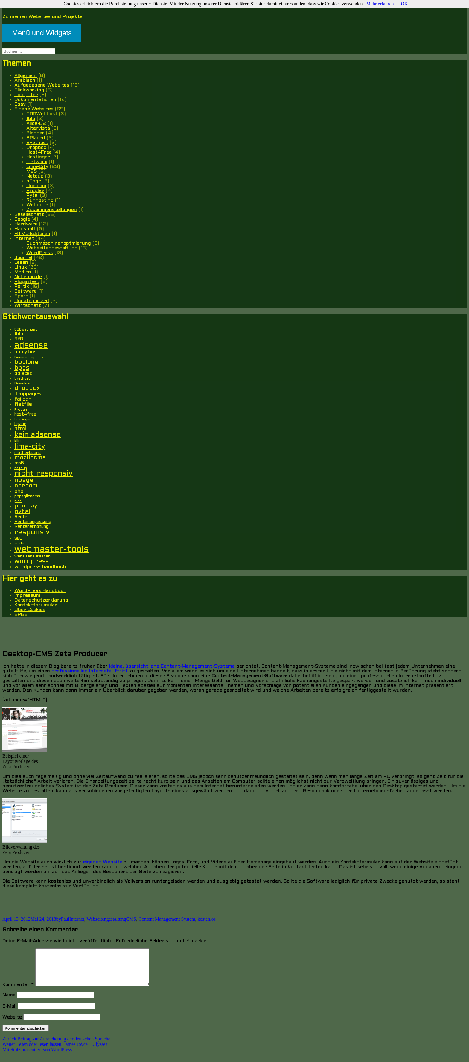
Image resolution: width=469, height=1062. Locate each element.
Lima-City (37, 166)
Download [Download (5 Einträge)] (22, 383)
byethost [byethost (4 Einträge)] (22, 378)
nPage (33, 181)
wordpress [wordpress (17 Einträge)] (31, 561)
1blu (30, 118)
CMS (131, 919)
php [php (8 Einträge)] (18, 491)
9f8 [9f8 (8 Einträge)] (18, 339)
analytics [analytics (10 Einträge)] (25, 352)
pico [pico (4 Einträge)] (18, 501)
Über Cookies (29, 609)
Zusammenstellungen (51, 209)
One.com (36, 186)
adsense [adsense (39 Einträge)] (31, 345)
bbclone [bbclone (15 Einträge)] (26, 362)
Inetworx (36, 162)
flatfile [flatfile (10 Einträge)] (23, 404)
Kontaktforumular (35, 605)
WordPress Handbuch (40, 590)
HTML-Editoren (32, 233)
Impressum (27, 595)
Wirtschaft (27, 305)
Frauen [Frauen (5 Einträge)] (20, 410)
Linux (20, 267)
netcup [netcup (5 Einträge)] (20, 468)
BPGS (21, 614)
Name (9, 1002)
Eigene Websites (34, 109)
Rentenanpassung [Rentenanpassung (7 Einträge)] (32, 522)
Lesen (21, 262)
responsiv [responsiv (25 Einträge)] (32, 532)
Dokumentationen (35, 99)
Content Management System (166, 919)
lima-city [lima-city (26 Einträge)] (29, 446)
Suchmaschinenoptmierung (58, 243)
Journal (23, 257)
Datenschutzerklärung (41, 600)
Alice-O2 (36, 123)
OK (404, 3)
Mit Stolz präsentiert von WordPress (37, 1056)
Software (25, 291)
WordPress (39, 253)
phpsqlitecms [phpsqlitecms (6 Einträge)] (27, 496)
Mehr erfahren (380, 3)
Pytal (32, 195)
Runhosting (40, 200)
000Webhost (41, 114)
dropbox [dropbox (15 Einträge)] (27, 388)
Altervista (38, 128)
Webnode (37, 205)
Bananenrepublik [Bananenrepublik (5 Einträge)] (29, 357)
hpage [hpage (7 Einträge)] (20, 424)
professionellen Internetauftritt (89, 671)
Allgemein (25, 75)
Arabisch (24, 80)
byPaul (62, 919)
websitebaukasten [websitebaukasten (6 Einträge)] (32, 556)
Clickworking (29, 90)
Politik (21, 286)
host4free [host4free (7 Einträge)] (25, 414)
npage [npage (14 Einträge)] (23, 480)
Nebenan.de (28, 277)
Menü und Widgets (42, 33)
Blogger (35, 133)
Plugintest (26, 281)
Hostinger (38, 157)
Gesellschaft (29, 214)
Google (22, 219)
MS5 (31, 171)
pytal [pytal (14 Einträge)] (22, 511)
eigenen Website (102, 862)
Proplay (35, 190)
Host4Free (39, 152)
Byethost (37, 142)
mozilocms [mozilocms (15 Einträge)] (29, 457)
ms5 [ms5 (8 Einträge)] (19, 463)
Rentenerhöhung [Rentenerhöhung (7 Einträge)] (31, 527)
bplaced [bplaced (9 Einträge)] (23, 373)
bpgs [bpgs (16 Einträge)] (21, 368)
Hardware (26, 224)
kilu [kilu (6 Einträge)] (17, 441)
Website (12, 1024)
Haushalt (25, 229)
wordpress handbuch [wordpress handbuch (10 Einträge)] (40, 567)
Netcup (35, 176)
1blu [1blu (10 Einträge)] (18, 334)
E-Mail (9, 1013)
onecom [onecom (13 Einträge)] (25, 486)
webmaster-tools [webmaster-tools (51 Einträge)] (51, 550)
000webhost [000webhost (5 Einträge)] (25, 329)
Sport (21, 296)
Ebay (20, 104)
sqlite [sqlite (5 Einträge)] (19, 543)
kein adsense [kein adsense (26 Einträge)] (37, 435)
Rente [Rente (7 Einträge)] (20, 517)
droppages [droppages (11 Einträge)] (27, 393)
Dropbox (36, 147)
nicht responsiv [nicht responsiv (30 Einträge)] (43, 473)
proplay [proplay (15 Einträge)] (25, 506)
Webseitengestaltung (51, 248)
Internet (24, 238)
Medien (22, 272)
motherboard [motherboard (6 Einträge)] (27, 453)
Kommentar (18, 992)
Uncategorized (31, 301)
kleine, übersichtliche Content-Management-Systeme (172, 666)
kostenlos (207, 919)
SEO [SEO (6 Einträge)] (18, 538)
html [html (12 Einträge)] (20, 428)
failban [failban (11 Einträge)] (22, 399)
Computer (26, 95)
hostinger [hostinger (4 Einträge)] (22, 419)
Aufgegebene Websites (41, 85)
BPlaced (35, 138)
